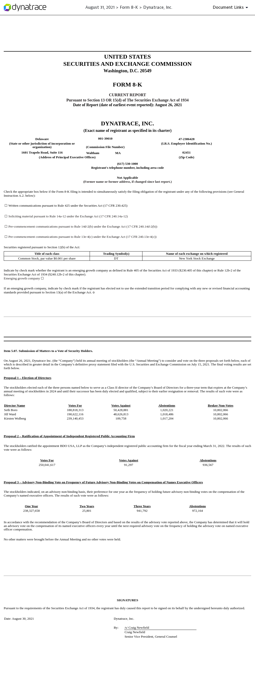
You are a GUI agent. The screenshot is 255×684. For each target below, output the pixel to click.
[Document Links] (231, 7)
